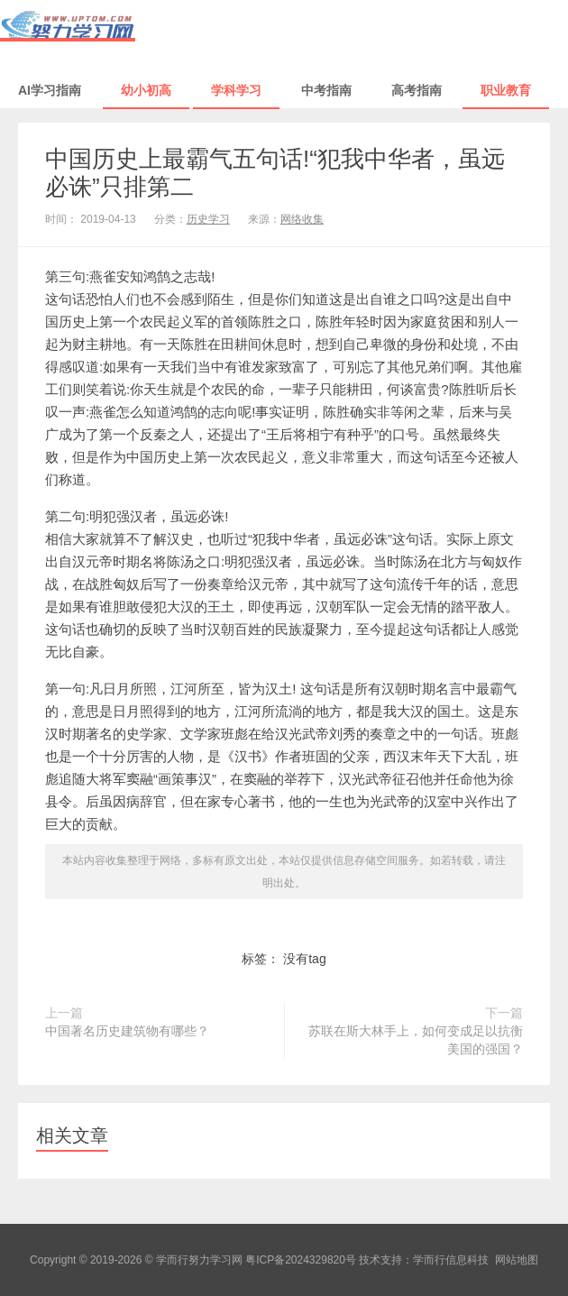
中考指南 (326, 90)
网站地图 (516, 1260)
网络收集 (302, 219)
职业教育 (506, 90)
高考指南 (416, 90)
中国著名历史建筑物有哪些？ (127, 1031)
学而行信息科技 (451, 1260)
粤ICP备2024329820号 (300, 1260)
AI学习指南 (49, 90)
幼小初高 (146, 90)
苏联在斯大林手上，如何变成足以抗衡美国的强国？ (415, 1040)
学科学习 (236, 90)
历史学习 (208, 219)
